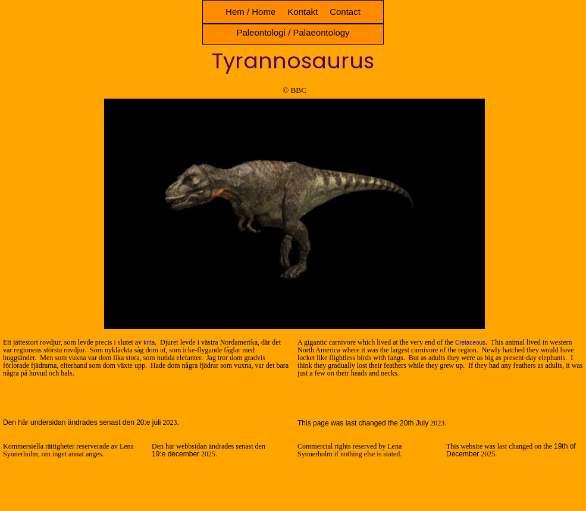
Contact (345, 12)
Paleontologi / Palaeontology (292, 32)
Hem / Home (250, 12)
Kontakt (302, 12)
